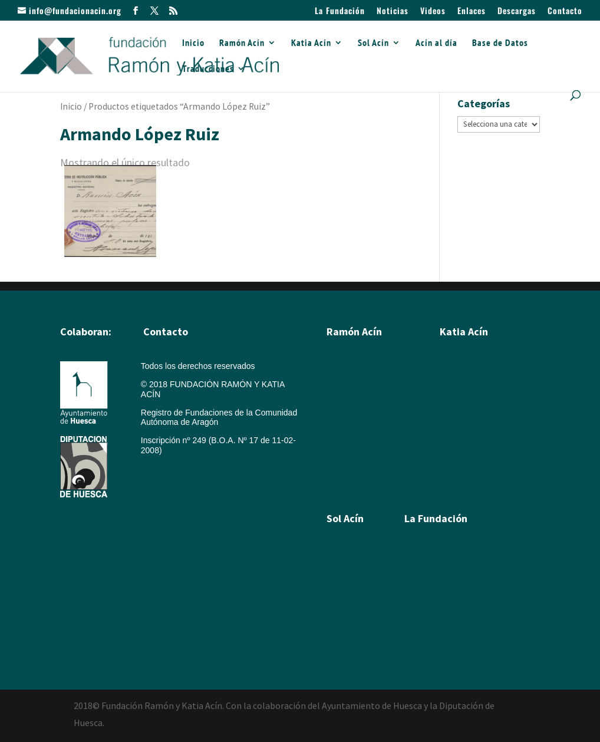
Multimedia (424, 600)
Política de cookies (175, 487)
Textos (451, 462)
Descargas (516, 11)
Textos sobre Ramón (364, 462)
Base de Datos (500, 43)
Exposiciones (464, 446)
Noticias (392, 11)
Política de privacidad (180, 522)
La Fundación (340, 11)
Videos (433, 11)
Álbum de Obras (356, 495)
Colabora (421, 633)
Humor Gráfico (353, 429)
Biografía (343, 363)
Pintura (339, 380)
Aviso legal (160, 468)
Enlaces (471, 11)
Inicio (193, 43)
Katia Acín (311, 43)
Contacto (565, 11)
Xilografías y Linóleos (479, 396)
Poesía (339, 567)
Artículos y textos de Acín (373, 446)
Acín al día (436, 43)
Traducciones (208, 69)
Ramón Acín (242, 43)
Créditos (156, 504)
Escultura (344, 396)
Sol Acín (373, 43)
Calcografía (461, 380)
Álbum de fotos (354, 479)
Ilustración (345, 413)
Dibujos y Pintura (471, 413)
